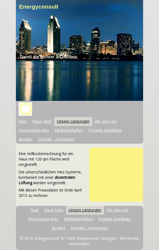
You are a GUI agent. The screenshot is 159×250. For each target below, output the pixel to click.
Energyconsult (38, 7)
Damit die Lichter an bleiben (48, 56)
